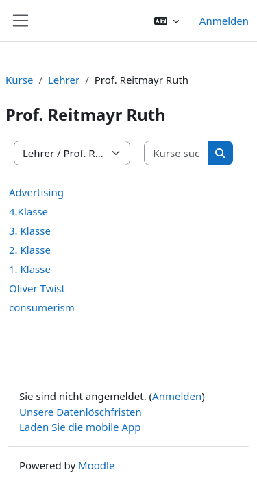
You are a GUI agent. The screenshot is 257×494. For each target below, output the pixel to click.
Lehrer (63, 79)
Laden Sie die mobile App (80, 427)
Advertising (36, 192)
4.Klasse (28, 211)
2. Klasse (30, 250)
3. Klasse (30, 230)
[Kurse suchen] (176, 153)
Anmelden (224, 20)
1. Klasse (30, 269)
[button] (166, 20)
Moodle (96, 465)
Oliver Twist (37, 288)
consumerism (42, 307)
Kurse (19, 79)
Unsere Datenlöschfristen (80, 412)
